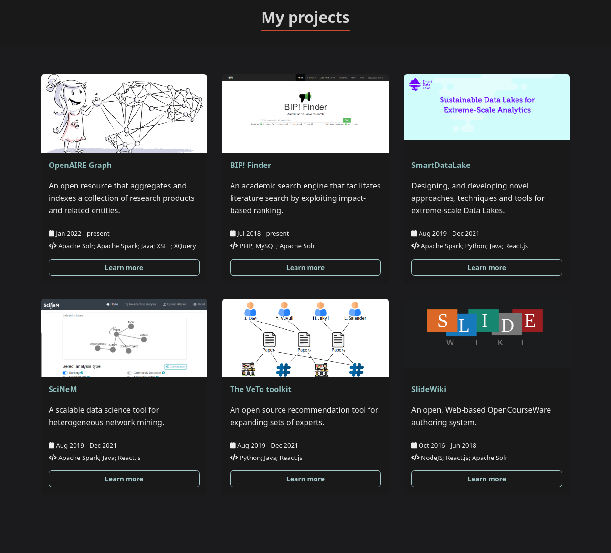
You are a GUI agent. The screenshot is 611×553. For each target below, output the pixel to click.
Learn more (124, 267)
